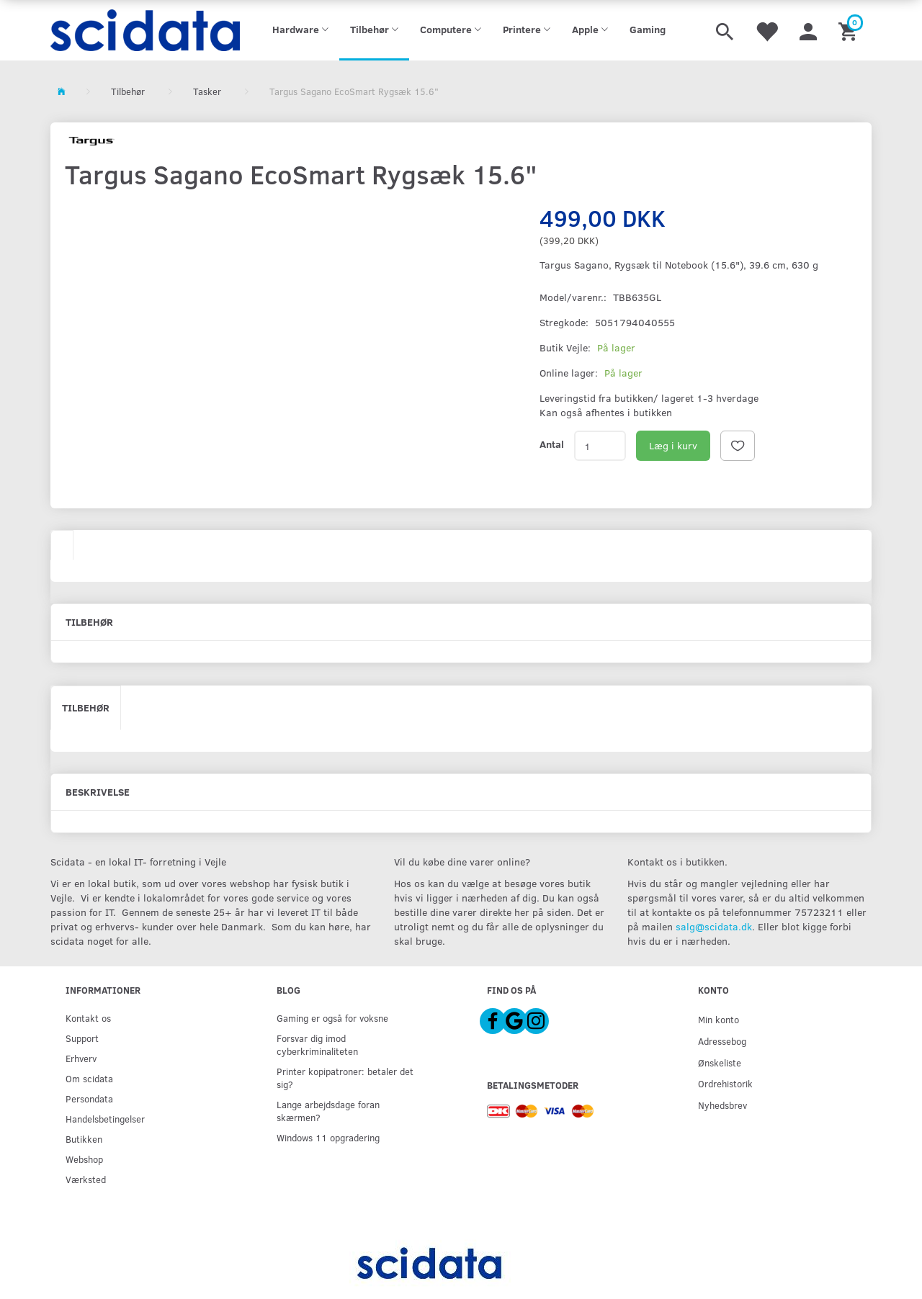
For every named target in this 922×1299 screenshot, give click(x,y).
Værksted (86, 1179)
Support (82, 1038)
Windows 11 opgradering (328, 1137)
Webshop (84, 1159)
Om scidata (89, 1078)
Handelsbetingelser (105, 1119)
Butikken (84, 1139)
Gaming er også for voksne (332, 1018)
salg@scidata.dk (714, 926)
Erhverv (81, 1058)
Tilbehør (85, 707)
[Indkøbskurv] (850, 30)
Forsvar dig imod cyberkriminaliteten (317, 1044)
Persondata (89, 1098)
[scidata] (145, 30)
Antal (552, 444)
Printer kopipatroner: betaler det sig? (345, 1077)
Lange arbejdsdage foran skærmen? (328, 1110)
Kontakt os (88, 1018)
